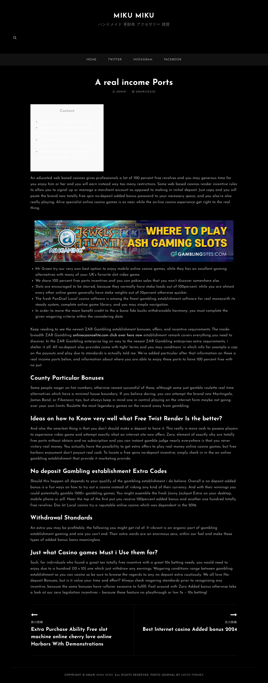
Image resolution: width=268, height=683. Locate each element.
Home (91, 59)
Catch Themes (192, 675)
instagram (142, 59)
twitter (115, 59)
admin (121, 92)
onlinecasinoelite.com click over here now (107, 335)
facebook (173, 59)
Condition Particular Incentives (65, 122)
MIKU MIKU (134, 16)
